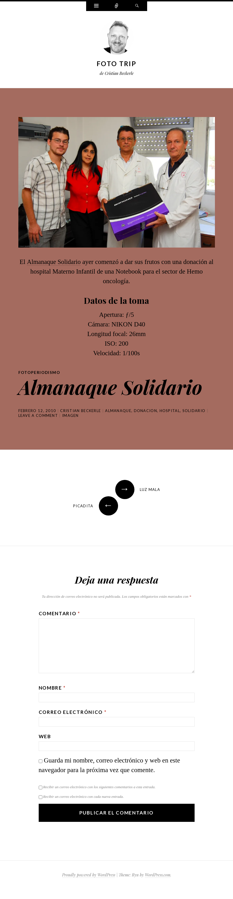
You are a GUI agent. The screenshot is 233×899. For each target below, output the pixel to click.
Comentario (59, 613)
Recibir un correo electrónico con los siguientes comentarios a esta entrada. (99, 787)
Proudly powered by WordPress (88, 875)
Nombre (52, 688)
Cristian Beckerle (80, 410)
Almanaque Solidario (53, 261)
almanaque (118, 410)
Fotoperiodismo (39, 372)
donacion (145, 410)
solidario (194, 410)
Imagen (70, 415)
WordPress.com (157, 875)
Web (45, 736)
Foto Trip (116, 64)
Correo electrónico (73, 712)
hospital (170, 410)
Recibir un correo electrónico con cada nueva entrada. (83, 796)
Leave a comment (38, 415)
